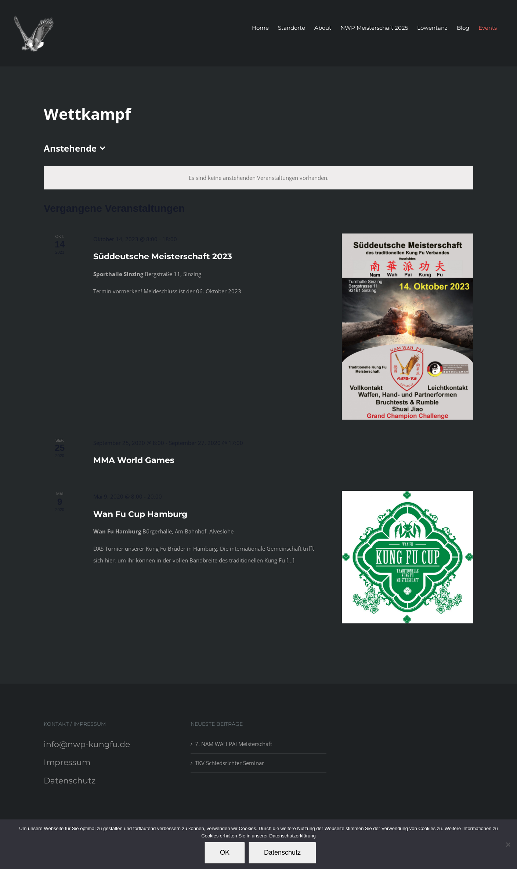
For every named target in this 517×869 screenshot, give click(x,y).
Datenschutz (69, 781)
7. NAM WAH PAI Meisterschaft (233, 743)
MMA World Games (133, 460)
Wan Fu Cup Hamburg (140, 514)
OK (224, 852)
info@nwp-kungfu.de (87, 744)
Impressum (67, 762)
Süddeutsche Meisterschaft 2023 (162, 256)
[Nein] (507, 844)
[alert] (258, 177)
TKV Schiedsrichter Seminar (229, 763)
